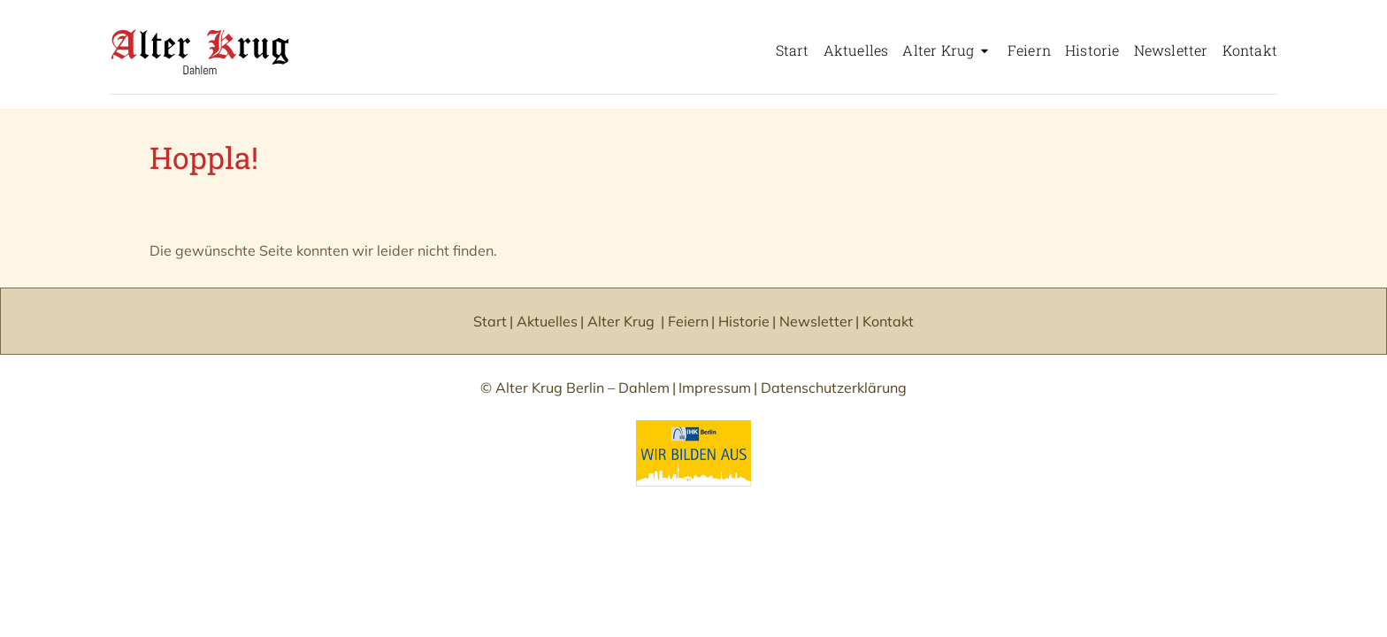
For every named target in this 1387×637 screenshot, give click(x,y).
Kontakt (1249, 50)
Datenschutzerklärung (834, 387)
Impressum (714, 387)
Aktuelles (856, 50)
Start (792, 50)
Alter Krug (938, 50)
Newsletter (1171, 50)
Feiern (1029, 50)
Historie (1092, 50)
